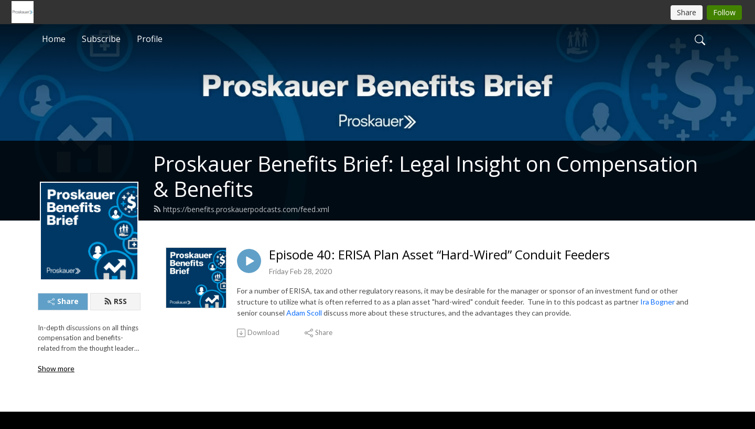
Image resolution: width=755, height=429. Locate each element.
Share (63, 301)
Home (54, 39)
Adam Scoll (304, 312)
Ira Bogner (657, 301)
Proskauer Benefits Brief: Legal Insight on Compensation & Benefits (425, 176)
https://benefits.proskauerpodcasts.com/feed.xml (241, 209)
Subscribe (101, 39)
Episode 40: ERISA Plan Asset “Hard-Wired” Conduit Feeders (439, 255)
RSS (115, 301)
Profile (150, 39)
